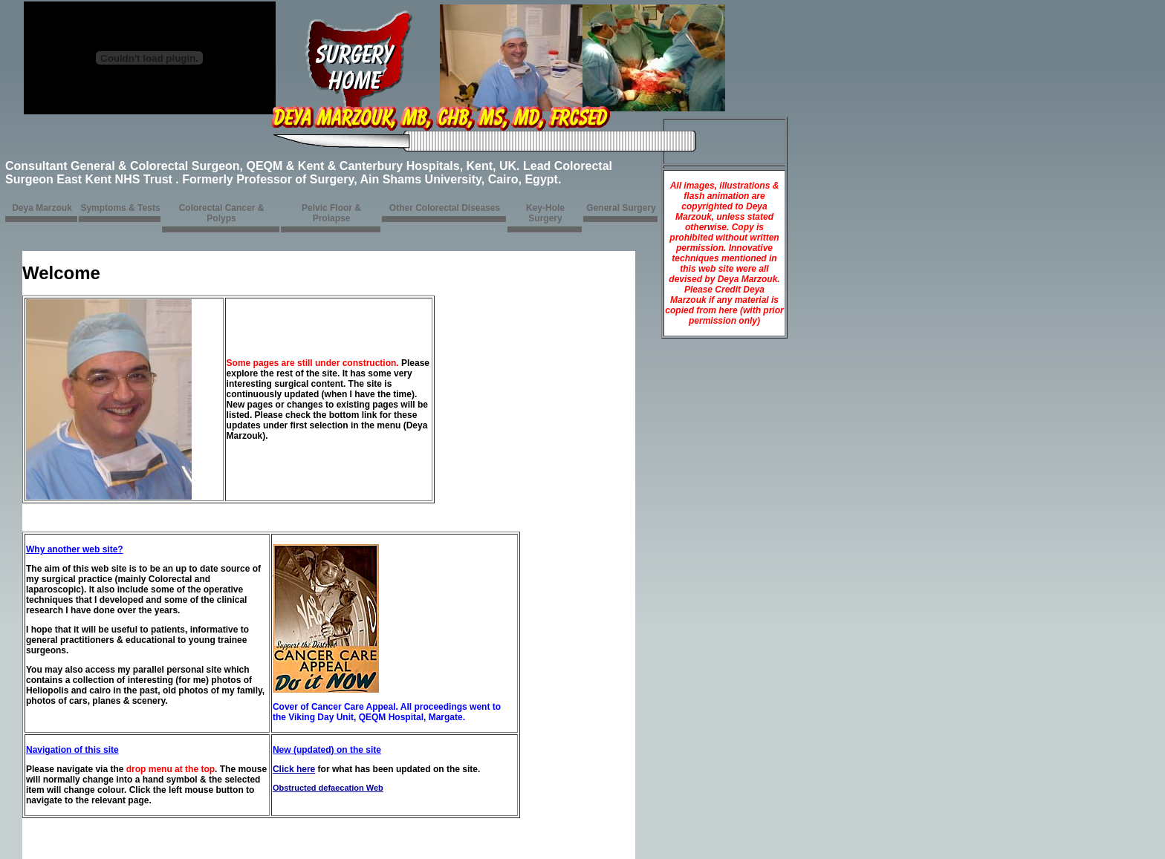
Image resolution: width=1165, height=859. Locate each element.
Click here (294, 769)
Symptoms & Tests (120, 208)
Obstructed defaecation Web (328, 787)
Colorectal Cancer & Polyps (222, 213)
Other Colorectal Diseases (444, 208)
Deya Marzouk (42, 208)
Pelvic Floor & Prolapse (331, 213)
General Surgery (620, 208)
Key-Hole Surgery (545, 213)
